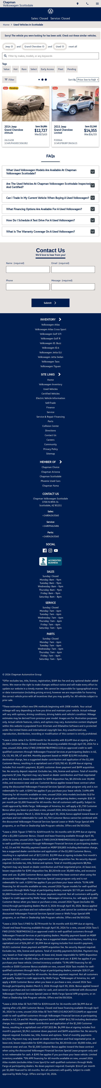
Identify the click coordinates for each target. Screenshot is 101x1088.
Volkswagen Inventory (50, 384)
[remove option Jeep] (9, 46)
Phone (9, 280)
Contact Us (50, 435)
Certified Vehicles (51, 393)
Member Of (48, 462)
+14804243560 (50, 515)
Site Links (48, 374)
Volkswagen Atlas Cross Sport (50, 329)
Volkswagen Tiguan (50, 366)
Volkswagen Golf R (50, 338)
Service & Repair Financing (51, 416)
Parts (50, 421)
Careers (50, 439)
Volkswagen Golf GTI (50, 333)
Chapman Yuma (50, 485)
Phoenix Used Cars (50, 480)
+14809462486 (50, 525)
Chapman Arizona (50, 471)
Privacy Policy (50, 449)
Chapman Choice (50, 467)
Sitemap (50, 453)
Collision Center (50, 425)
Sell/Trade (50, 402)
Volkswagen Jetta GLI (50, 352)
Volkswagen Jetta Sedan (50, 356)
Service (50, 412)
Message (61, 280)
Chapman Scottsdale (50, 476)
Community (50, 444)
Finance (50, 407)
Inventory (48, 319)
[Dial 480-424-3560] (87, 3)
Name (15, 263)
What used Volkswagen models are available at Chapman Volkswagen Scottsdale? (50, 171)
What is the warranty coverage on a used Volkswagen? (50, 231)
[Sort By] (88, 79)
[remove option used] (60, 46)
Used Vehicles (50, 389)
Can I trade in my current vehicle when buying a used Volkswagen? (50, 198)
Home (6, 24)
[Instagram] (50, 550)
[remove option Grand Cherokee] (34, 46)
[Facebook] (44, 550)
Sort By (72, 79)
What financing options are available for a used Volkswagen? (50, 209)
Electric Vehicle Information (50, 398)
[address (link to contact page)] (78, 3)
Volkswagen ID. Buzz (50, 343)
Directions (50, 430)
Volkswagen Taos (50, 361)
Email (60, 263)
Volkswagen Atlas (50, 324)
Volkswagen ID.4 (50, 347)
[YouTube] (55, 550)
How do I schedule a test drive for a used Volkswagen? (50, 220)
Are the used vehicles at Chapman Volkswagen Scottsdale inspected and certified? (50, 185)
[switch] (97, 3)
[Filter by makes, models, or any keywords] (50, 56)
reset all (73, 46)
